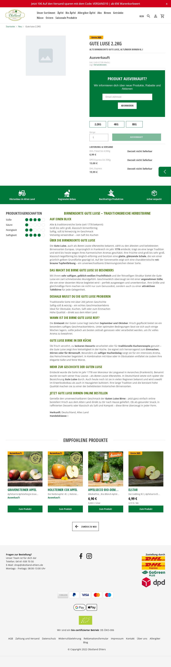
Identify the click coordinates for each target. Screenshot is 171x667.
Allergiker (155, 638)
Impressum (117, 638)
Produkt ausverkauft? (127, 78)
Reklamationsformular (96, 638)
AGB (10, 638)
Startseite (10, 26)
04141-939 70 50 (25, 561)
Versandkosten (100, 64)
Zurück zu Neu (85, 526)
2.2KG (98, 124)
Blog (85, 642)
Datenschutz (49, 638)
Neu (20, 26)
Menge (92, 132)
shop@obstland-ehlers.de (28, 565)
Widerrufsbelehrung (69, 638)
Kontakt (130, 638)
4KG (116, 124)
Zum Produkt (25, 509)
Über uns (142, 638)
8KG (134, 124)
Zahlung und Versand (27, 638)
